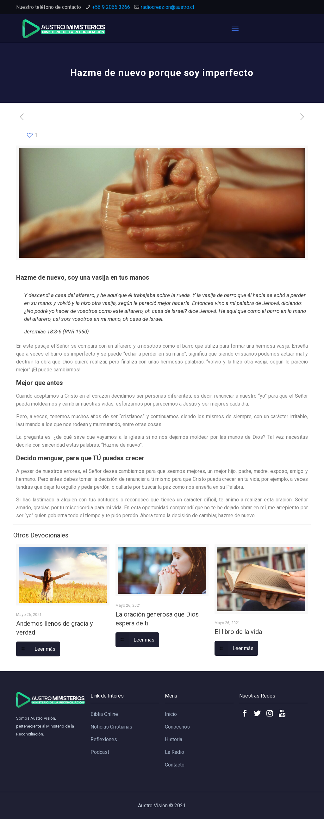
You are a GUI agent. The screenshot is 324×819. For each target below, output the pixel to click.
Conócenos (177, 727)
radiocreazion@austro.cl (167, 7)
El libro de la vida (238, 632)
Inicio (171, 714)
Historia (173, 739)
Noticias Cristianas (111, 727)
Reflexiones (103, 739)
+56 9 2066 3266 (111, 7)
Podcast (99, 752)
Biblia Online (104, 714)
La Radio (174, 752)
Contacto (174, 765)
